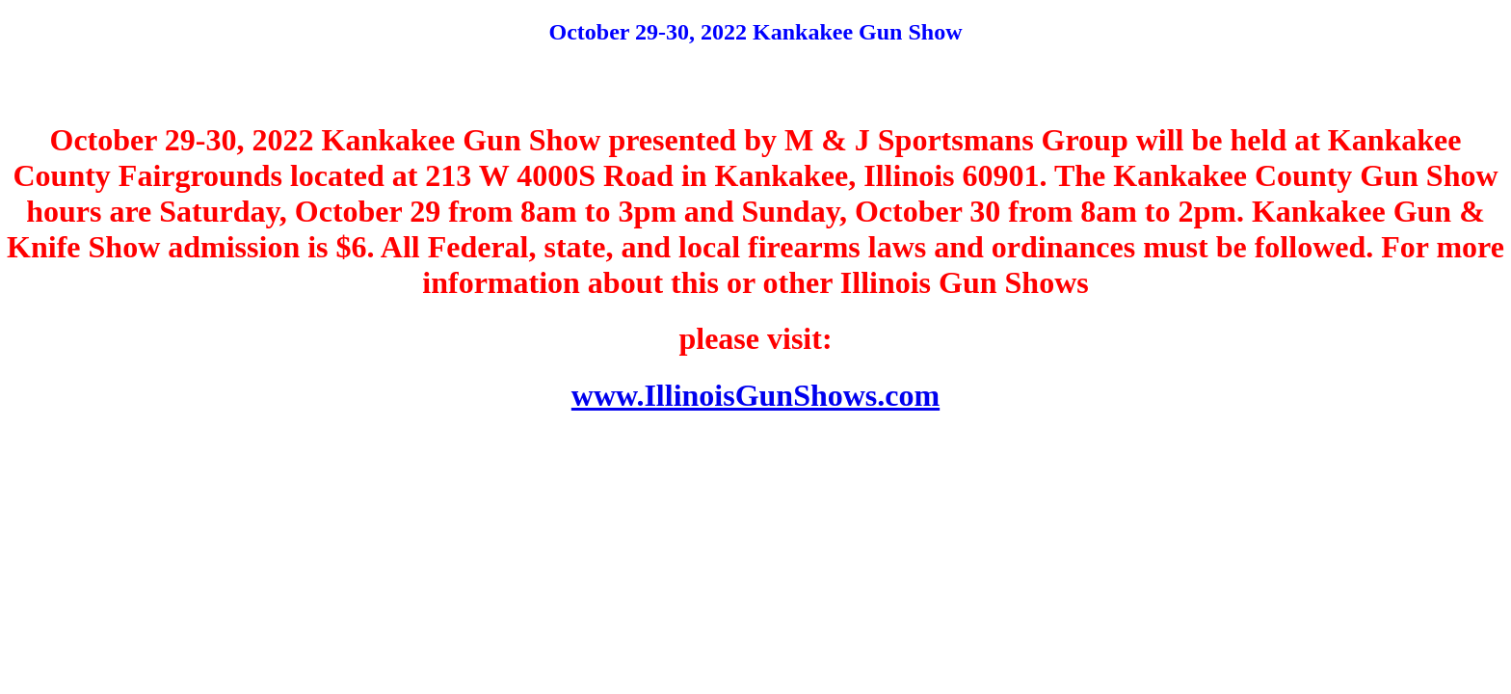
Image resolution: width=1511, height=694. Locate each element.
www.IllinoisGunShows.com (755, 395)
